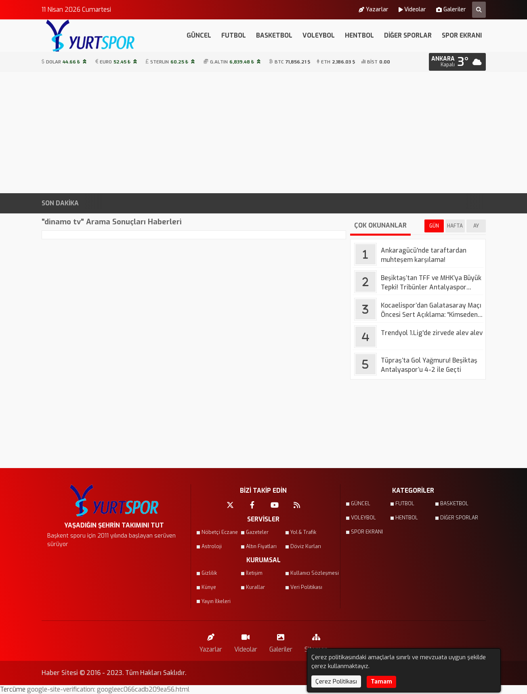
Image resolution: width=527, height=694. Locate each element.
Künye (209, 587)
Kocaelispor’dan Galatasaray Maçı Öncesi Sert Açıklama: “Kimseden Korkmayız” (150, 203)
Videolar (412, 9)
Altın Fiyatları (261, 546)
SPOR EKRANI (462, 35)
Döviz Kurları (305, 546)
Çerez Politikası (336, 681)
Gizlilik (209, 573)
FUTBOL (233, 35)
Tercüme (13, 689)
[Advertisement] (263, 132)
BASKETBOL (274, 35)
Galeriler (451, 9)
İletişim (254, 573)
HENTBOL (359, 35)
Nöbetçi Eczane (220, 532)
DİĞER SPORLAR (408, 35)
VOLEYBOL (318, 35)
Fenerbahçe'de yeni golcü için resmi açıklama (349, 203)
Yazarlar (373, 9)
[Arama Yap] (479, 9)
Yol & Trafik (303, 532)
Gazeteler (257, 532)
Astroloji (212, 546)
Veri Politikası (306, 587)
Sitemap (316, 641)
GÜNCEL (199, 35)
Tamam (381, 682)
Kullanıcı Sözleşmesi (310, 573)
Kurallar (255, 587)
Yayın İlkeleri (216, 601)
